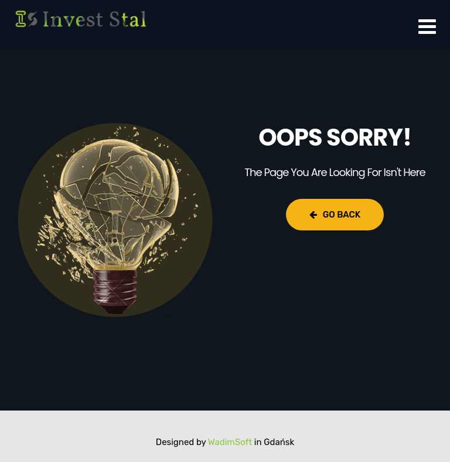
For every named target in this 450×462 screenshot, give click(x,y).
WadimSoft (230, 442)
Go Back (334, 214)
